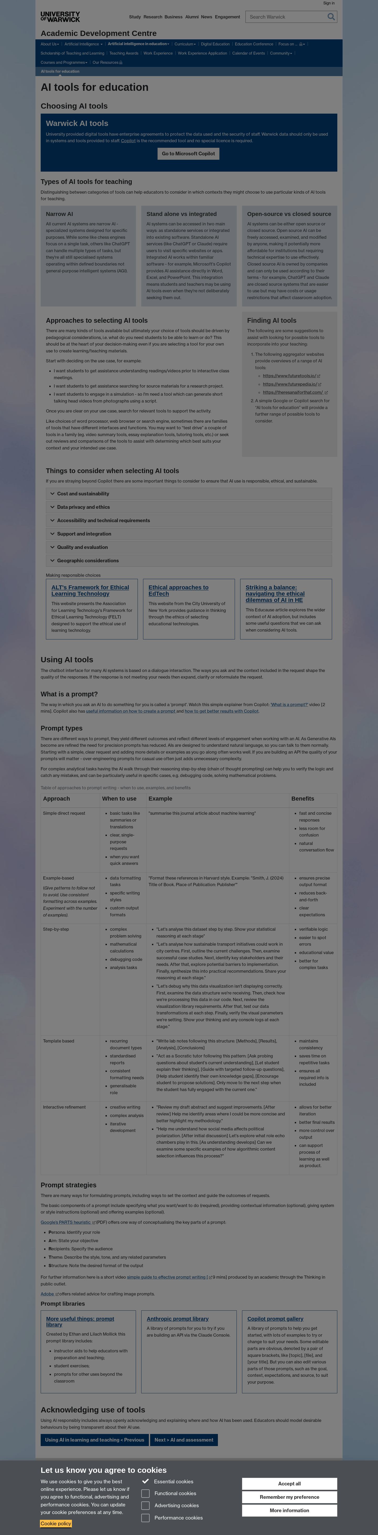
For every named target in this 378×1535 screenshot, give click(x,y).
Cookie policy (56, 1524)
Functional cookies (168, 1494)
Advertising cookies (170, 1506)
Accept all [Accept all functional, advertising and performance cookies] (289, 1484)
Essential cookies (167, 1481)
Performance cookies (172, 1518)
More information (289, 1510)
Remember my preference (289, 1497)
